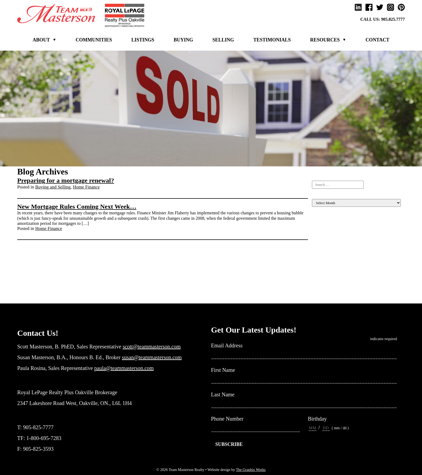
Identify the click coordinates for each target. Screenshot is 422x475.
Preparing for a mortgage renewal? (65, 180)
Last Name (225, 395)
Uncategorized (324, 297)
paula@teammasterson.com (124, 368)
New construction (327, 281)
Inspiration (321, 255)
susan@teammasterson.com (152, 357)
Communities (94, 40)
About (41, 40)
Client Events (323, 230)
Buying (183, 40)
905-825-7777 (38, 427)
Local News (322, 271)
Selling (223, 40)
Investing (320, 261)
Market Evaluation (328, 276)
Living (317, 266)
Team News (322, 291)
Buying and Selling (53, 187)
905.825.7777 (393, 19)
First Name (225, 370)
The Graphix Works (251, 470)
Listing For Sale (326, 224)
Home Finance (86, 187)
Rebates (319, 286)
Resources (325, 40)
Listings (142, 40)
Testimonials (272, 40)
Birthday (317, 419)
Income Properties (327, 250)
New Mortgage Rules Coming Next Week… (76, 206)
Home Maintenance (329, 240)
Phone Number (227, 419)
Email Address (229, 346)
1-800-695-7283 (43, 438)
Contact (377, 40)
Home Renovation (327, 245)
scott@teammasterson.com (152, 347)
